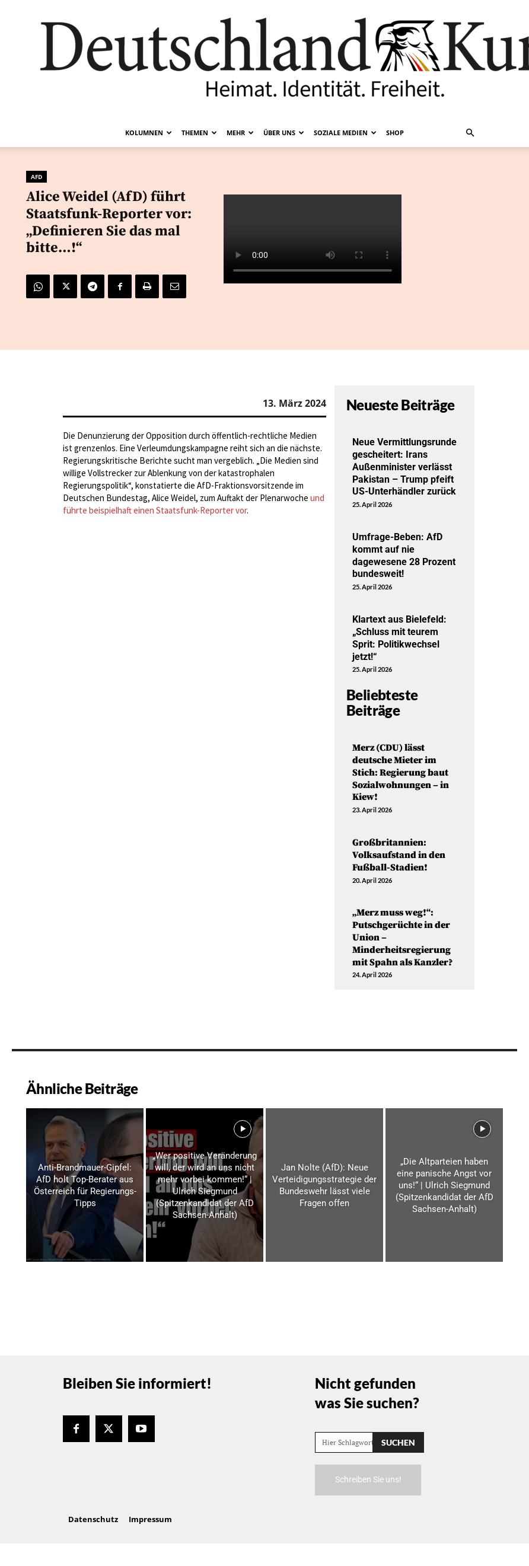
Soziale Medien (345, 132)
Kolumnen (148, 132)
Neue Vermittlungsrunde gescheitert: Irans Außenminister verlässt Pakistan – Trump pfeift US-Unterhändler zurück (404, 466)
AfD (36, 177)
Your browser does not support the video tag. (312, 238)
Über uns (283, 132)
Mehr (240, 132)
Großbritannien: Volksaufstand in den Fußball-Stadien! (398, 855)
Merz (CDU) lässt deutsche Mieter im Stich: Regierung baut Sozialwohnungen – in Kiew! (400, 772)
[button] (469, 132)
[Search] (398, 1442)
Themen (199, 132)
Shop (395, 132)
